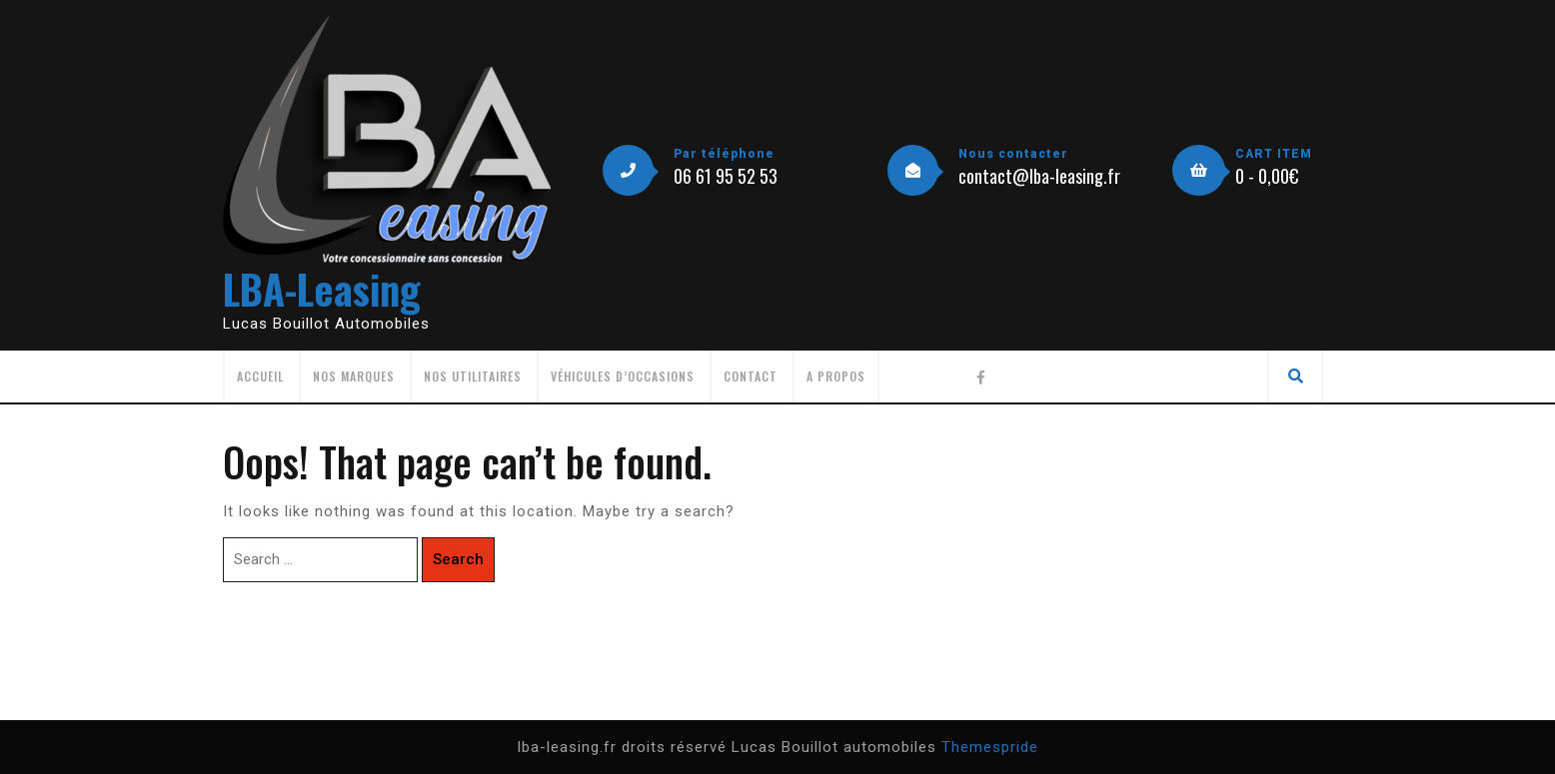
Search (458, 559)
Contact (751, 376)
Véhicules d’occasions (623, 376)
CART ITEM (1273, 154)
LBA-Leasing (322, 289)
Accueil (260, 376)
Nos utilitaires (473, 376)
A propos (835, 376)
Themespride (989, 747)
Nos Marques (354, 376)
